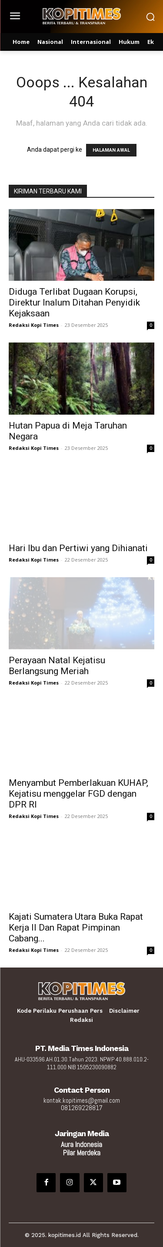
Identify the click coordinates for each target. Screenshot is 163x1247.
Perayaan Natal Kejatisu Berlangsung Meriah (57, 665)
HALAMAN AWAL (111, 150)
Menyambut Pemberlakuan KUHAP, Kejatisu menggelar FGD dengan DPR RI (78, 794)
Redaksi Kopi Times (34, 325)
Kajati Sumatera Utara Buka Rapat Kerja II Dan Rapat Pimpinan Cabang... (76, 927)
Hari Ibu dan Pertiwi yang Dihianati (78, 548)
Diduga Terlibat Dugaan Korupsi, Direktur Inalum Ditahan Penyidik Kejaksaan (74, 302)
